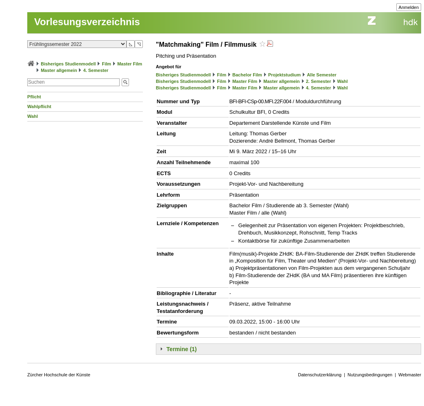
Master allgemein (59, 70)
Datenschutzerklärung (319, 374)
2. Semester (318, 81)
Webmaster (409, 374)
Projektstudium (284, 74)
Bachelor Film (247, 74)
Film (106, 63)
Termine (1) (181, 349)
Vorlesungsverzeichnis (87, 21)
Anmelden (409, 7)
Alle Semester (322, 74)
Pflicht (34, 96)
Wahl (32, 116)
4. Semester (96, 70)
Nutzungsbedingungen (370, 374)
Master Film (129, 63)
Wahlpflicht (39, 106)
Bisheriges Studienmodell (68, 63)
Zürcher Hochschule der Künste (58, 374)
